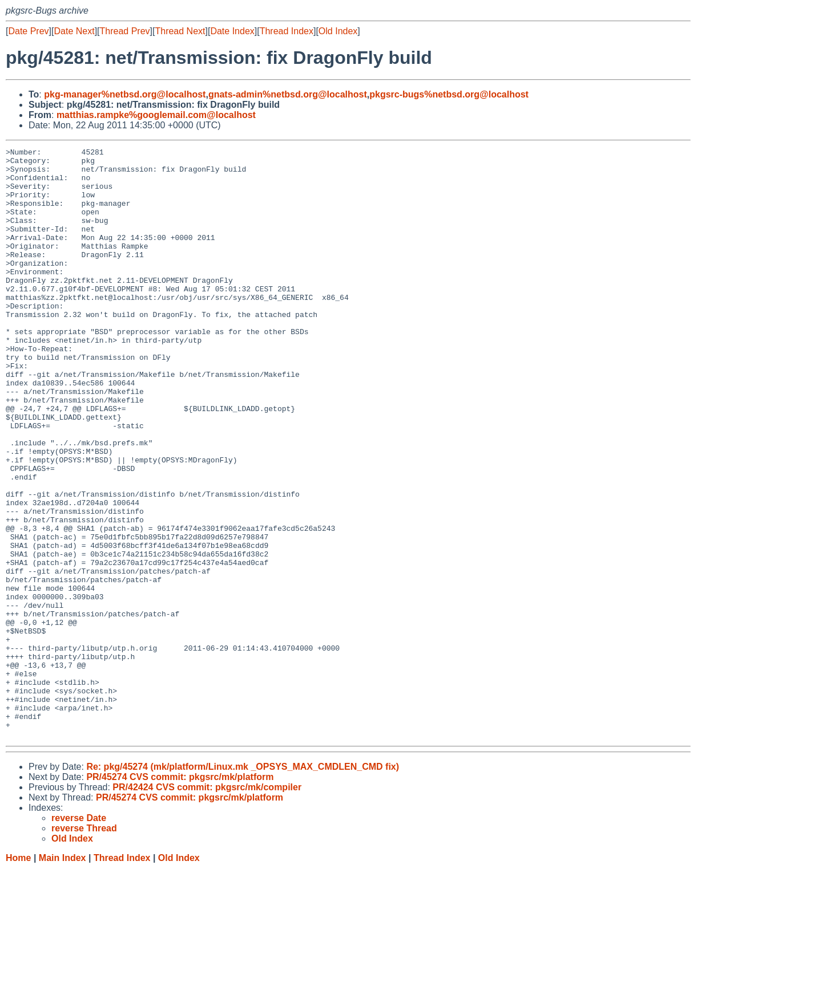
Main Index (62, 976)
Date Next (74, 31)
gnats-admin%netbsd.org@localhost (287, 94)
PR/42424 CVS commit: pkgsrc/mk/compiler (206, 905)
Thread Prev (125, 31)
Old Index (338, 31)
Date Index (232, 31)
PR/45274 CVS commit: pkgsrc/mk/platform (179, 895)
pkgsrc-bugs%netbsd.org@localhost (449, 94)
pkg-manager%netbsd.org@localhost (125, 94)
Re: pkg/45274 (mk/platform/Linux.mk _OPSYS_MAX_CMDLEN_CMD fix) (242, 884)
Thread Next (180, 31)
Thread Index (286, 31)
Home (18, 976)
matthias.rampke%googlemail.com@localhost (156, 115)
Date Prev (28, 31)
